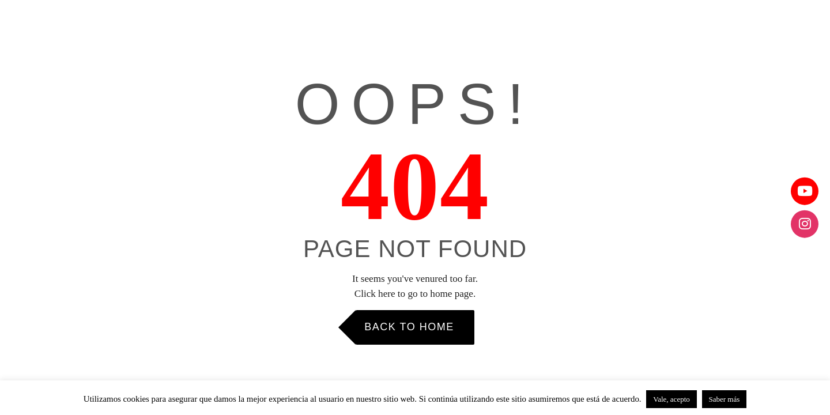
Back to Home (409, 327)
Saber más (724, 399)
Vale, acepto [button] (671, 399)
